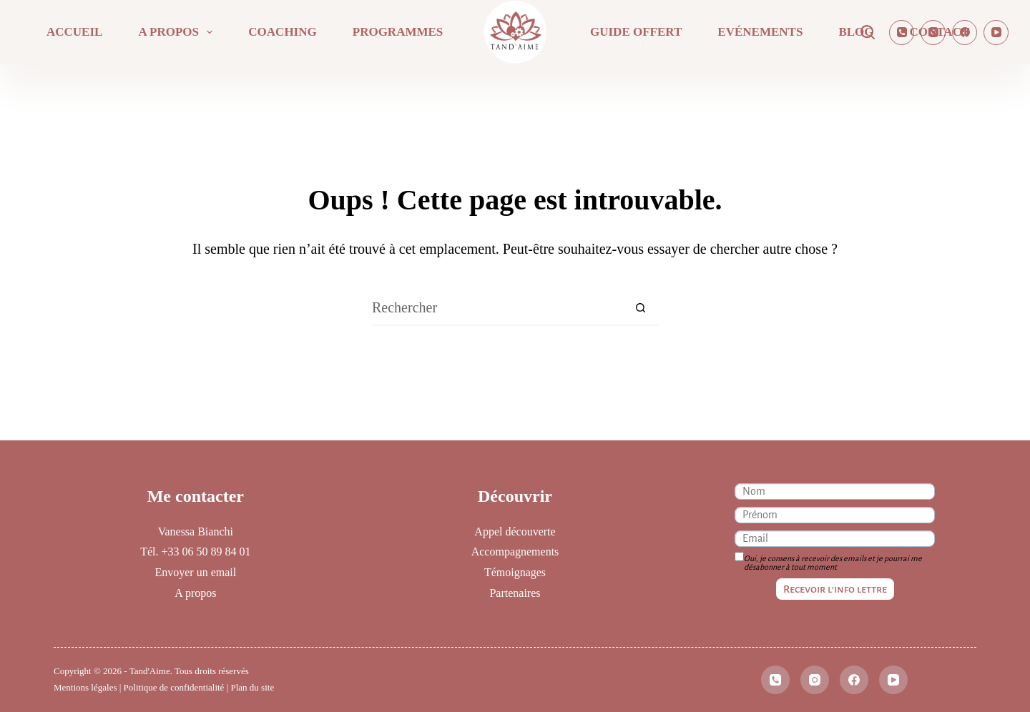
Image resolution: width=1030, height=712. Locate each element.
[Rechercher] (867, 32)
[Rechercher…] (497, 308)
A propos (178, 32)
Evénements (760, 32)
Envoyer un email (195, 572)
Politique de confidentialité (174, 687)
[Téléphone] (901, 32)
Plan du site (253, 687)
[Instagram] (933, 32)
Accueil (74, 32)
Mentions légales (85, 687)
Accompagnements (515, 551)
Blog (855, 32)
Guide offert (636, 32)
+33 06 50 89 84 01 (205, 551)
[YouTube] (996, 32)
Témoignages (515, 572)
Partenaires (514, 593)
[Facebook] (964, 32)
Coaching (282, 32)
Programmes (398, 32)
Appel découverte (514, 531)
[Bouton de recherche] (640, 308)
